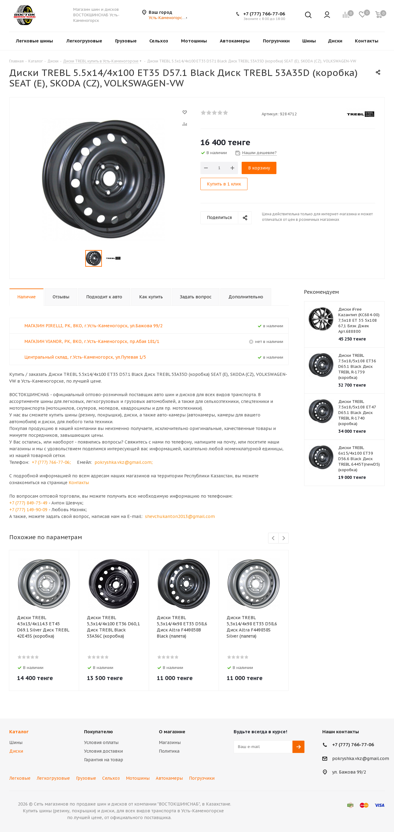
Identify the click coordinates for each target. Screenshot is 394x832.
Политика (169, 751)
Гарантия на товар (103, 759)
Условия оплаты (101, 742)
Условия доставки (103, 751)
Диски (16, 751)
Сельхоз (111, 778)
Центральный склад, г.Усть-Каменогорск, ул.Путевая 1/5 (85, 357)
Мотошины (138, 778)
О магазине (172, 731)
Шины (15, 742)
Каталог (19, 731)
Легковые (19, 778)
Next (284, 538)
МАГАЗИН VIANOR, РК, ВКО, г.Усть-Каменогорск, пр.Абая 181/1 (91, 341)
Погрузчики (202, 778)
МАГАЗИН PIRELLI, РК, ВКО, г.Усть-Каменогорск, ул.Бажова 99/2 (93, 325)
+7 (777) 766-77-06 (264, 14)
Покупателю (98, 731)
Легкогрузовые (53, 778)
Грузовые (86, 778)
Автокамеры (169, 778)
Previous (273, 538)
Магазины (170, 742)
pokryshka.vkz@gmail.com (360, 758)
